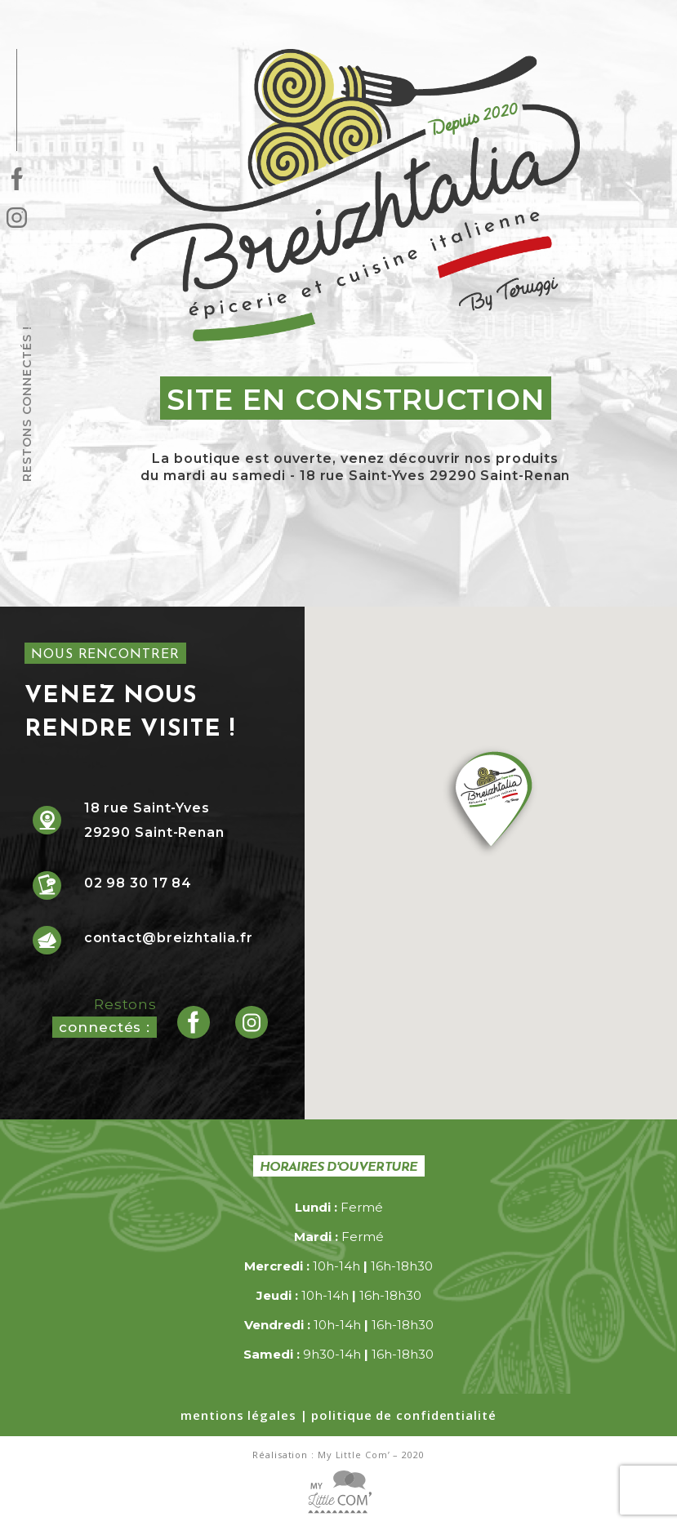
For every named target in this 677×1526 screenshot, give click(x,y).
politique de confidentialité (403, 1415)
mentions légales (238, 1415)
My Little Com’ (354, 1454)
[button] (490, 802)
